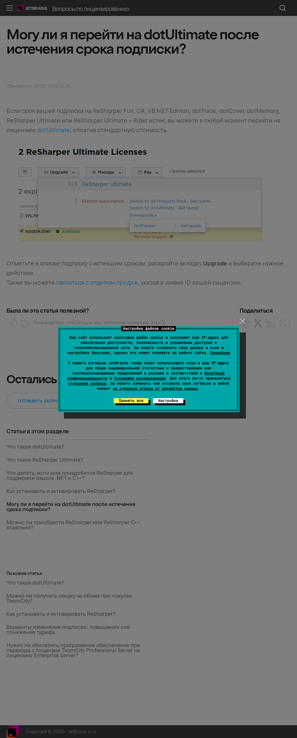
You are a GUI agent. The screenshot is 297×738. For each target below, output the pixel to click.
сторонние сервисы (87, 383)
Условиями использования (139, 378)
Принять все (131, 400)
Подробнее (220, 352)
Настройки (168, 400)
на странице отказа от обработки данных (155, 388)
